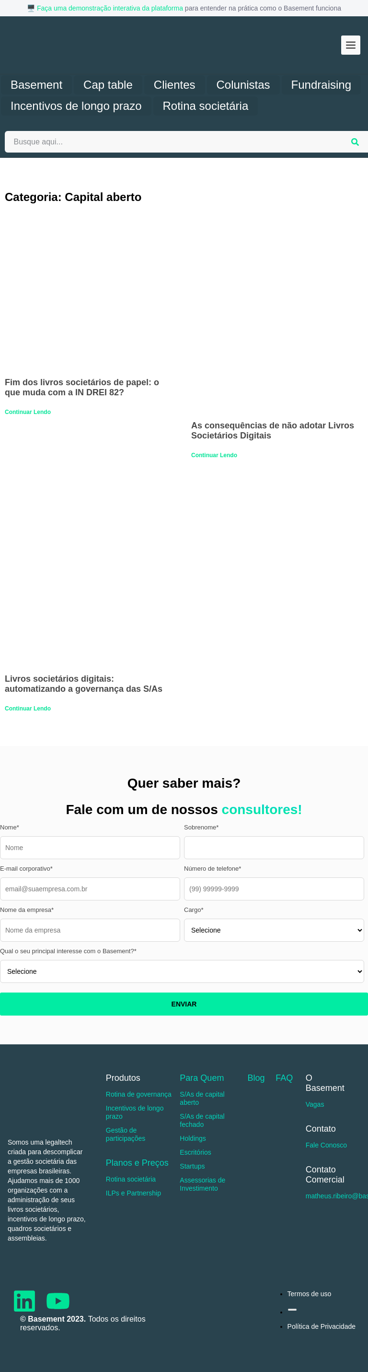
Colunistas (243, 84)
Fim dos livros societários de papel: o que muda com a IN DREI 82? (82, 387)
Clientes (175, 84)
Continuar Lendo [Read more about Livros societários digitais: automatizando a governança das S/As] (28, 708)
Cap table (108, 84)
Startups (192, 1166)
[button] (350, 45)
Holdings (193, 1138)
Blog (255, 1078)
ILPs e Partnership (133, 1193)
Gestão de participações (126, 1134)
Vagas (315, 1104)
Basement (36, 84)
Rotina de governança (139, 1094)
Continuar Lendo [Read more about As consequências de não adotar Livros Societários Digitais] (214, 455)
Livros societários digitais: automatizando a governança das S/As (83, 684)
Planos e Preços (137, 1163)
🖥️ (32, 8)
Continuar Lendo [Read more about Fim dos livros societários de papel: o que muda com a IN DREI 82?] (28, 412)
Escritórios (195, 1152)
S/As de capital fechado (202, 1120)
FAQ (284, 1078)
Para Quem (202, 1078)
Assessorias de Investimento (202, 1184)
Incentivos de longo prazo (76, 105)
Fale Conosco (326, 1145)
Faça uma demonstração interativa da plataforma (110, 8)
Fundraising (321, 84)
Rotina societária (206, 105)
